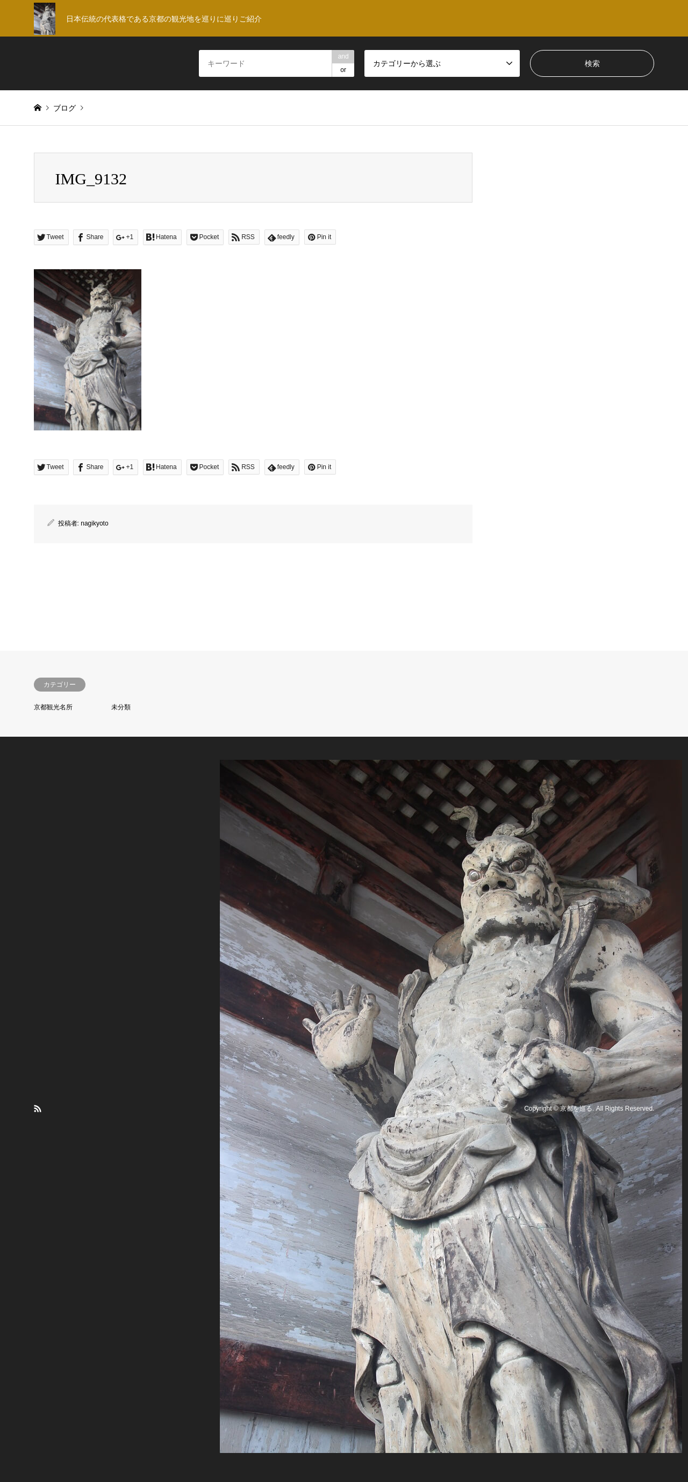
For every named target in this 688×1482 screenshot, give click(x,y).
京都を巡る (576, 1109)
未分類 (121, 707)
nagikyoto (94, 523)
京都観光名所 (53, 707)
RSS (37, 1108)
